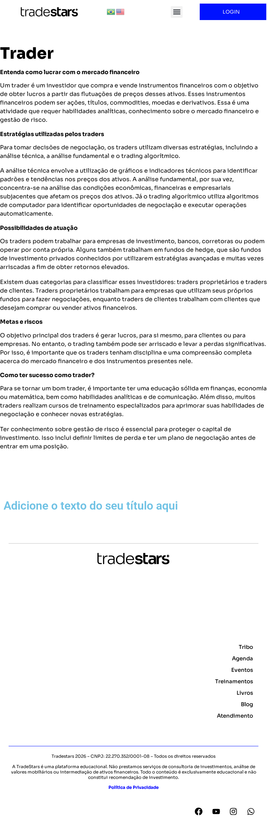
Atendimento (235, 715)
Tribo (246, 647)
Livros (245, 692)
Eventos (242, 669)
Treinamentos (234, 681)
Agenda (242, 658)
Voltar (13, 482)
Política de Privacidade (133, 787)
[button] (177, 12)
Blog (247, 704)
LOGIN (233, 11)
